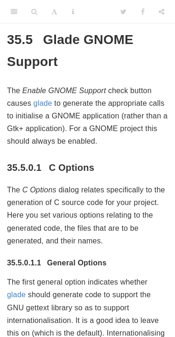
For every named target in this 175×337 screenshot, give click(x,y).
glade (43, 103)
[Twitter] (123, 11)
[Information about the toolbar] (73, 11)
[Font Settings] (54, 11)
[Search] (34, 11)
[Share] (161, 11)
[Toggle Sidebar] (14, 11)
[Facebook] (143, 11)
